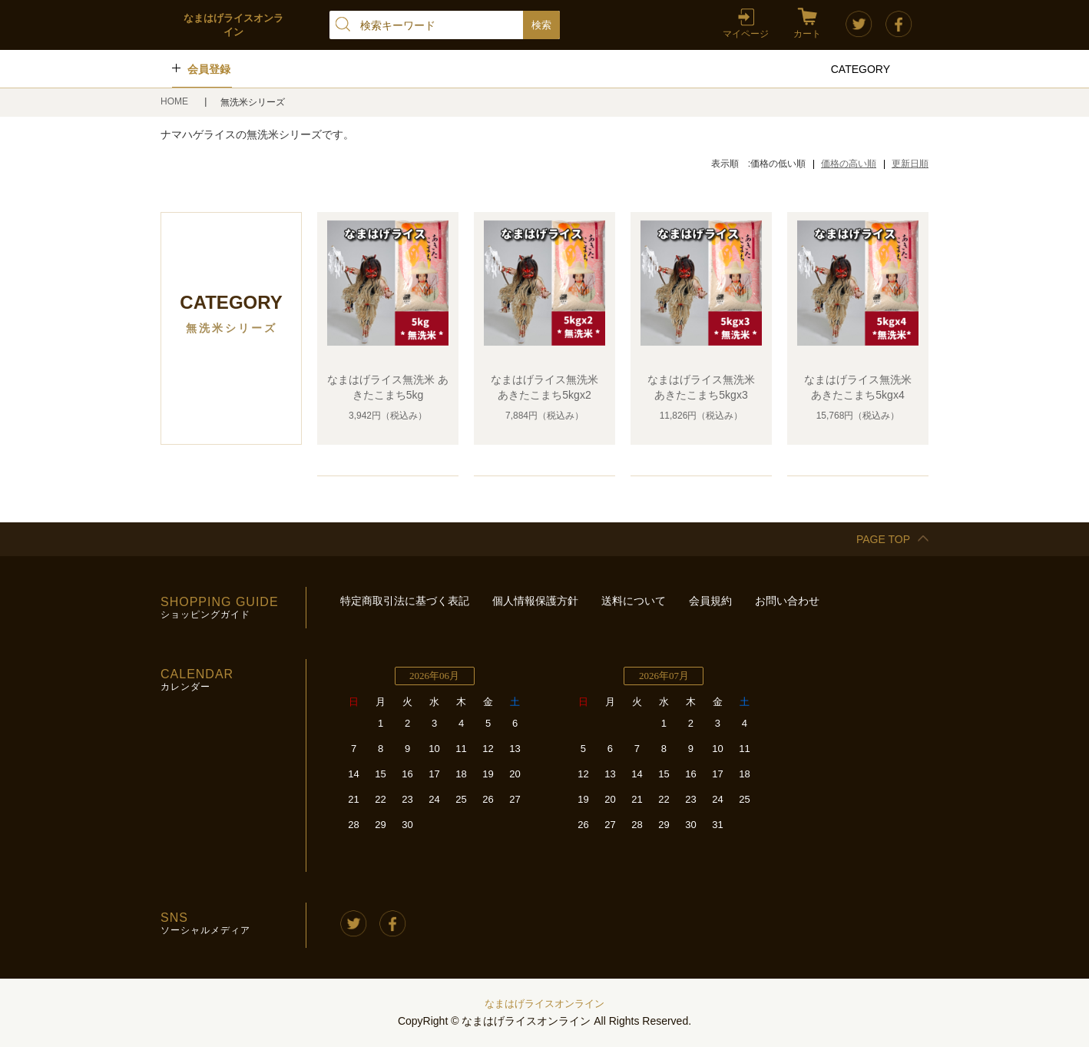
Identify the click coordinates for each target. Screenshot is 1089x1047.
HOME (175, 101)
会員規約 (710, 601)
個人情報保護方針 (535, 601)
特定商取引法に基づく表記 (404, 601)
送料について (633, 601)
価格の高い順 (848, 163)
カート (807, 33)
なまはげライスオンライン (544, 1003)
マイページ (746, 33)
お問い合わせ (787, 601)
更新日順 (910, 163)
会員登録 (208, 69)
